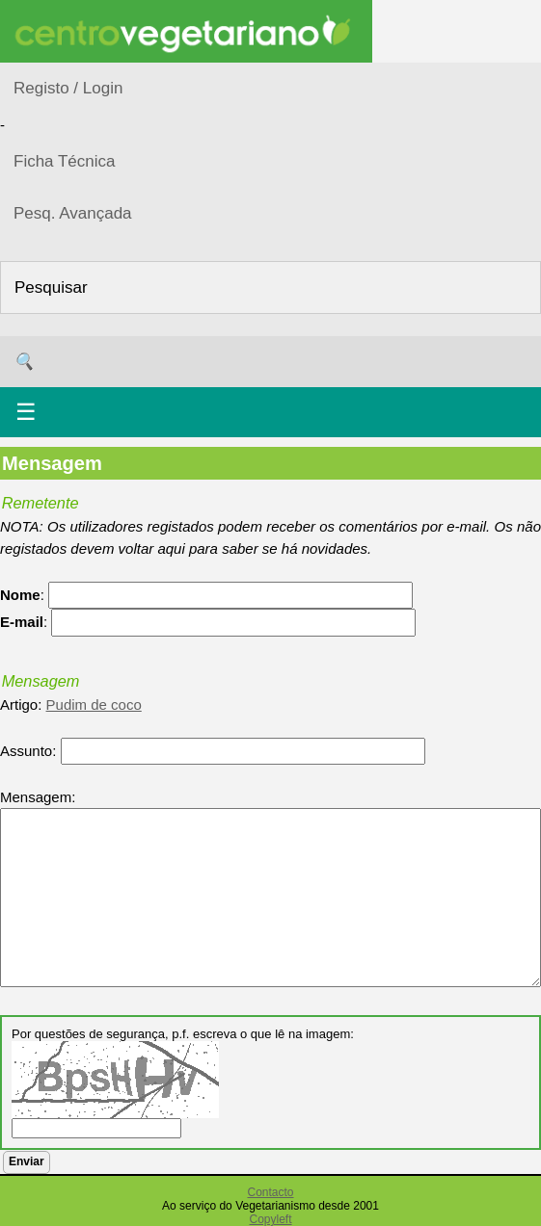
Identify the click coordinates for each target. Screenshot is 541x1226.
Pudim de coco (94, 704)
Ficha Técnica (65, 161)
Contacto (270, 1192)
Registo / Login (68, 88)
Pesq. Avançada (73, 213)
